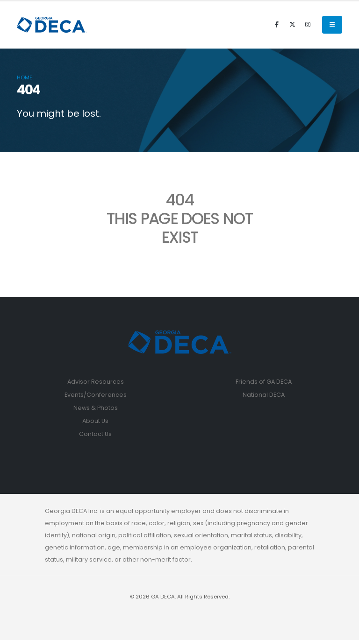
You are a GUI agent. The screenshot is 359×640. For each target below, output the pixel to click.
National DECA (264, 395)
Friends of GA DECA (264, 382)
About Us (95, 421)
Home (24, 77)
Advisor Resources (95, 382)
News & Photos (95, 408)
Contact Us (95, 434)
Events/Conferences (96, 395)
